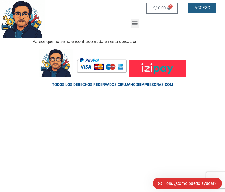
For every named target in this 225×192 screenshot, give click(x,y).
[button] (135, 23)
